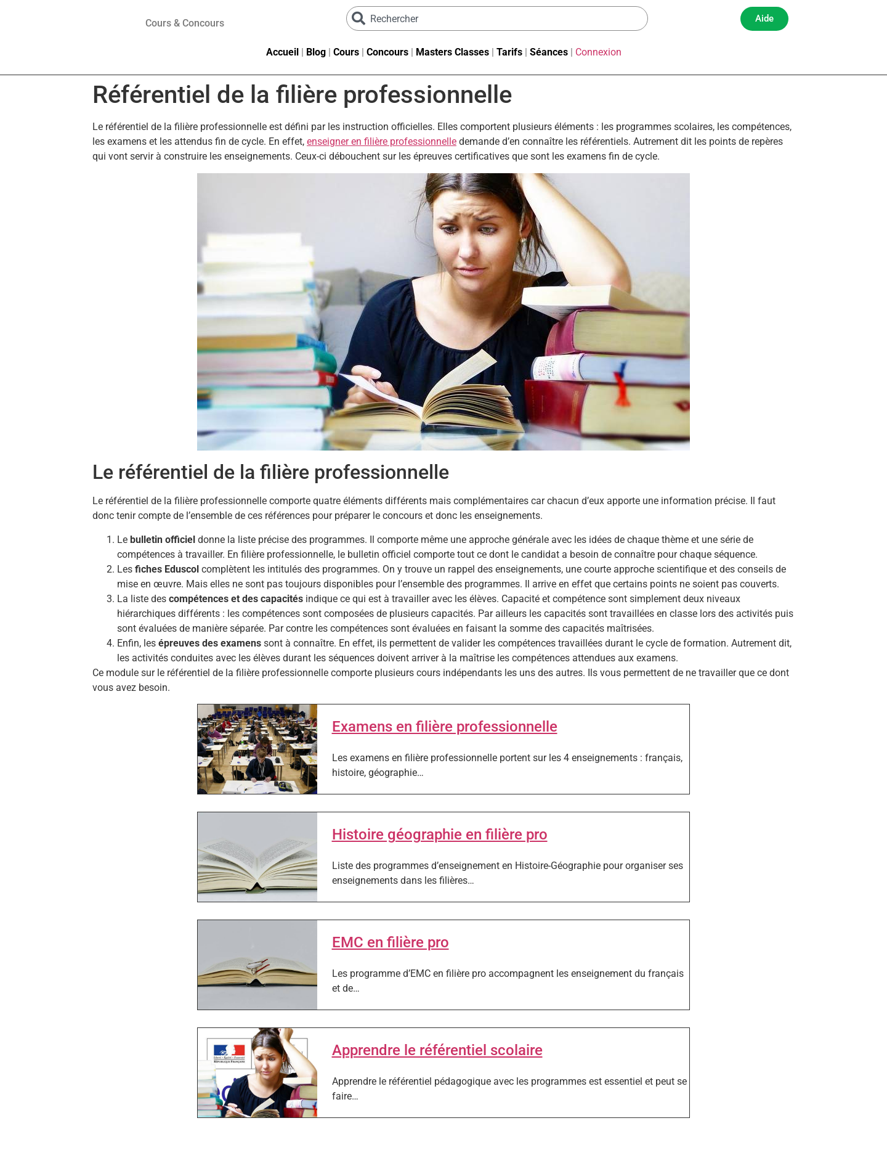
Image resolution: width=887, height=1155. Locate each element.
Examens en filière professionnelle (444, 726)
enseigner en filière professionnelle (381, 141)
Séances (549, 52)
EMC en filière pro (390, 942)
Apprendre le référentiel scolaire (437, 1050)
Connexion (598, 52)
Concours (387, 52)
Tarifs (509, 52)
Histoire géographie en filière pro (440, 834)
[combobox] (497, 18)
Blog (316, 52)
